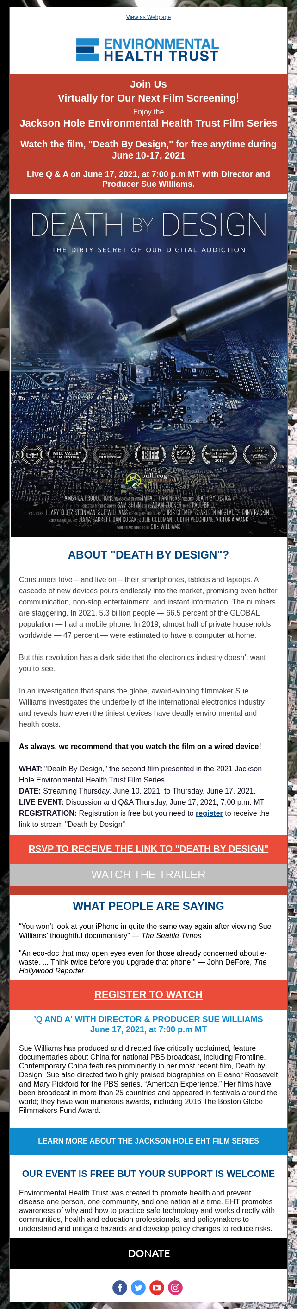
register (209, 813)
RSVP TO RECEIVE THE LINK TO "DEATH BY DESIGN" (148, 849)
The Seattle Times (171, 936)
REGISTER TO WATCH (148, 994)
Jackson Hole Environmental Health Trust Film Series (148, 123)
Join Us (148, 84)
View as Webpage (148, 17)
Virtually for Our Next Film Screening (147, 98)
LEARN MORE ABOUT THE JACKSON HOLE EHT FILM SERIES (148, 1141)
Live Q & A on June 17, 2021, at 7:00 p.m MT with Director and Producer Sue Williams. (148, 179)
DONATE (149, 1253)
